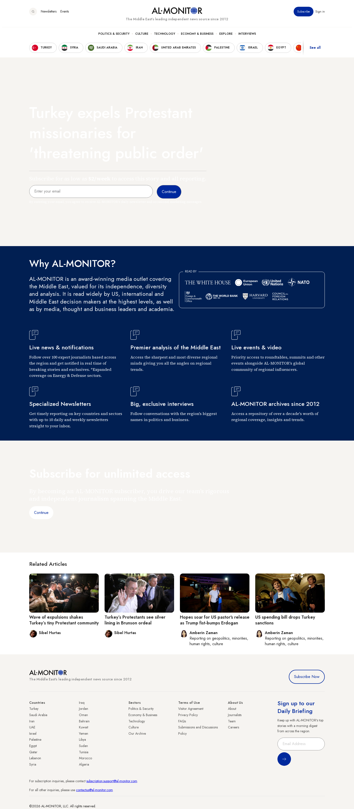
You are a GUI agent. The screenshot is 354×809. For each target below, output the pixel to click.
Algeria (84, 764)
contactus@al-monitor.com (94, 790)
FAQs (182, 721)
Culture (141, 36)
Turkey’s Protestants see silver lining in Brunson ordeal (135, 620)
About (232, 708)
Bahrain (84, 721)
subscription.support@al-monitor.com (111, 781)
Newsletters (49, 14)
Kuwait (83, 727)
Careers (233, 727)
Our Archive (137, 733)
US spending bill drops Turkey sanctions (285, 620)
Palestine (35, 739)
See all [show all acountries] (315, 50)
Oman (83, 714)
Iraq (82, 702)
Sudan (83, 745)
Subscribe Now (306, 676)
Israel (32, 733)
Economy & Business (197, 36)
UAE (32, 727)
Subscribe (303, 14)
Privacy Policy (188, 714)
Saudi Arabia (38, 714)
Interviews (247, 36)
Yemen (83, 733)
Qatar (33, 752)
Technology (164, 36)
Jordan (83, 708)
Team (232, 721)
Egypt (33, 745)
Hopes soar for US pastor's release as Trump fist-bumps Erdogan (214, 620)
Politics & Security (113, 36)
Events (64, 14)
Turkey (33, 708)
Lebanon (35, 758)
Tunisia (83, 752)
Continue (41, 512)
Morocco (85, 758)
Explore (226, 36)
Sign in (320, 14)
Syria (32, 764)
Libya (82, 739)
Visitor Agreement (190, 708)
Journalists (234, 714)
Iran (32, 721)
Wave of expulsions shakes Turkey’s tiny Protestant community (64, 620)
